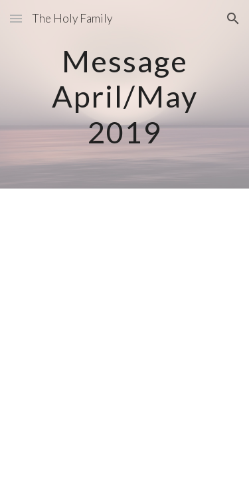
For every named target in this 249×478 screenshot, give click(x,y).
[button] (16, 18)
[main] (125, 94)
